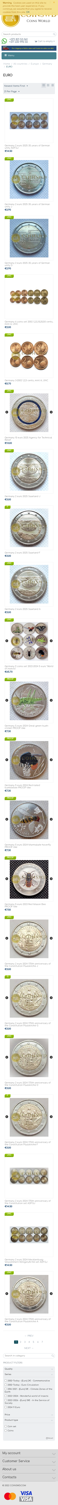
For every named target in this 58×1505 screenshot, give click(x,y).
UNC (9, 100)
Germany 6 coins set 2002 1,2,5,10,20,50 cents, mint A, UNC (29, 323)
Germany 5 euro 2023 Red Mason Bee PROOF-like (25, 905)
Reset (50, 1438)
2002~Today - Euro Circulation (22, 1385)
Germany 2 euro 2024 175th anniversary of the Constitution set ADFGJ (28, 1202)
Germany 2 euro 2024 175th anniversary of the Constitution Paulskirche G (28, 1024)
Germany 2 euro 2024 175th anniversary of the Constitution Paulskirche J (28, 965)
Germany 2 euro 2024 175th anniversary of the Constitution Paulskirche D (28, 1084)
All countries (20, 64)
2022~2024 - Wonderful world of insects (26, 1396)
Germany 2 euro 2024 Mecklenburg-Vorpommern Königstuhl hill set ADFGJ (26, 1261)
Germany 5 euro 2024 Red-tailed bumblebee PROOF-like (22, 786)
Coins (9, 1431)
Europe (35, 64)
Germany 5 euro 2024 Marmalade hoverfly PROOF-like (28, 846)
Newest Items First (16, 86)
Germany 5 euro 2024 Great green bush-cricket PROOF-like (27, 727)
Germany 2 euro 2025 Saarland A (23, 609)
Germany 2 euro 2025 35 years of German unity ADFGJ (27, 146)
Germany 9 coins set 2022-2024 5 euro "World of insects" (29, 667)
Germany (47, 64)
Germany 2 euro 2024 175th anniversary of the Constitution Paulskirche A (28, 1320)
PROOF (10, 679)
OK (28, 12)
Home (6, 64)
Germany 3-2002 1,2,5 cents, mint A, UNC (26, 380)
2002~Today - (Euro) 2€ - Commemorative (27, 1381)
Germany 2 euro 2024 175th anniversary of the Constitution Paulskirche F (28, 1143)
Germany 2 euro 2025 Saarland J (22, 496)
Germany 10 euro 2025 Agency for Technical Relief (28, 439)
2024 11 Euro (12, 1407)
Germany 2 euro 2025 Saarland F (22, 553)
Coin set (10, 1426)
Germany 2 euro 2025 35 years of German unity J (27, 205)
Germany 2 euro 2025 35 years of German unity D (27, 264)
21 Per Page (11, 91)
